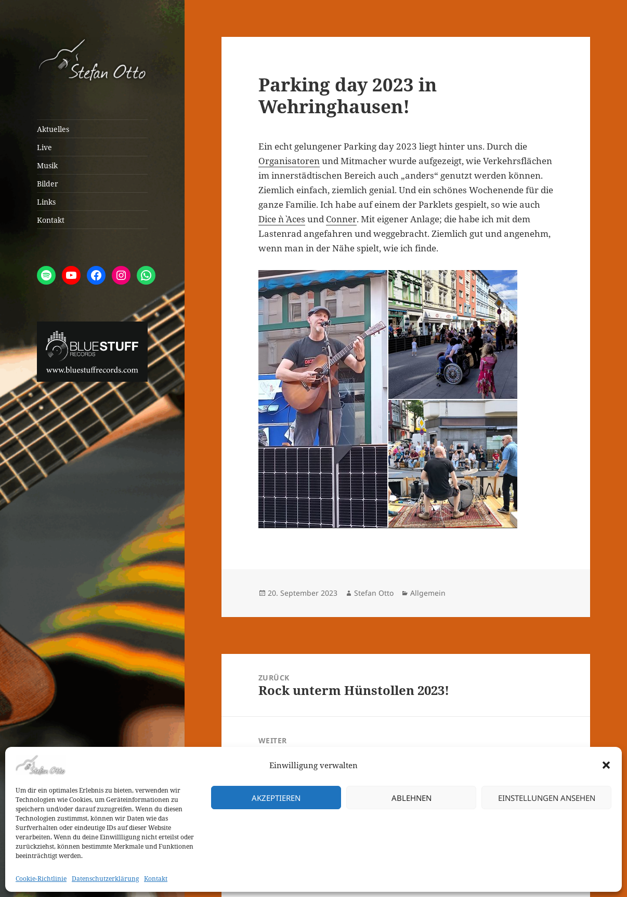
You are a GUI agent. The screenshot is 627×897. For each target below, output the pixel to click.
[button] (606, 765)
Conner (341, 219)
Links (46, 202)
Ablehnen (411, 798)
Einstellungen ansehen (546, 798)
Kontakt (155, 878)
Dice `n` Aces (281, 219)
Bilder (47, 184)
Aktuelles (53, 129)
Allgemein (428, 593)
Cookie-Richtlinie (41, 878)
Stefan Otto (374, 593)
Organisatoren (289, 161)
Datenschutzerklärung (105, 878)
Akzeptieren (276, 798)
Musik (47, 165)
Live (44, 147)
